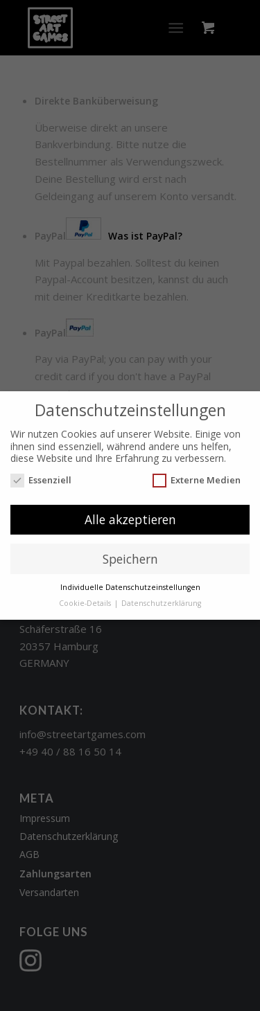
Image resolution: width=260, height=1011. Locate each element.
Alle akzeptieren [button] (130, 519)
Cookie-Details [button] (86, 603)
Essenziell (40, 480)
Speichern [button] (130, 559)
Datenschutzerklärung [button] (161, 603)
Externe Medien (197, 480)
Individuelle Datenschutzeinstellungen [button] (130, 587)
